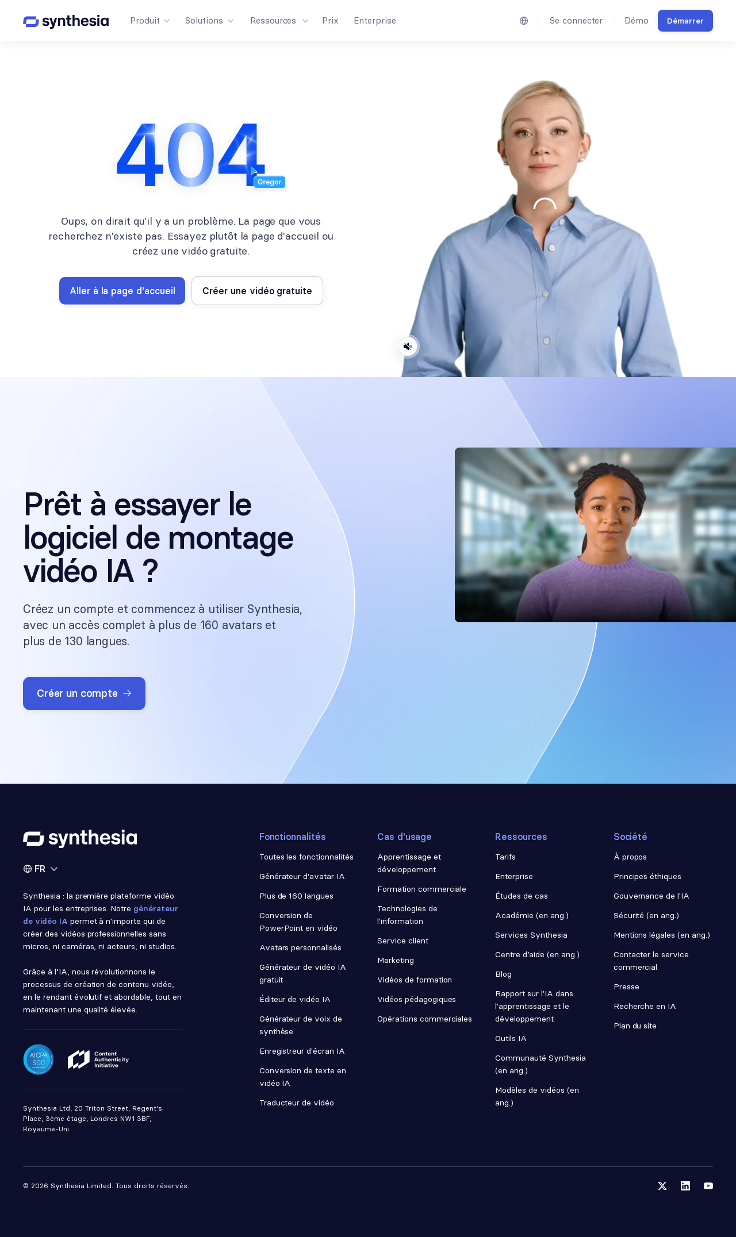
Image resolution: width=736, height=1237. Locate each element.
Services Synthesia (531, 935)
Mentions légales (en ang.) (662, 935)
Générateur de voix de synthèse (300, 1025)
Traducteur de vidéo (296, 1102)
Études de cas (521, 896)
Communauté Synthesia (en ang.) (540, 1064)
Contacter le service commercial (651, 960)
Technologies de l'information (407, 914)
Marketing (395, 960)
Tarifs (505, 856)
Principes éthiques (648, 876)
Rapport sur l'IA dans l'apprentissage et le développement (534, 1006)
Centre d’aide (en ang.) (537, 954)
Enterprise (514, 876)
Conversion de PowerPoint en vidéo (298, 921)
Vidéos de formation (414, 979)
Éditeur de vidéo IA (295, 999)
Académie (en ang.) (532, 915)
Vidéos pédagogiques (416, 999)
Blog (503, 974)
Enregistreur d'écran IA (302, 1051)
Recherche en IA (645, 1006)
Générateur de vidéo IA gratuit (302, 973)
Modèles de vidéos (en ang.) (536, 1096)
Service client (402, 940)
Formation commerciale (423, 889)
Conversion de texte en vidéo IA (302, 1076)
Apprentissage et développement (409, 862)
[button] (149, 21)
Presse (626, 986)
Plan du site (635, 1025)
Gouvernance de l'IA (651, 896)
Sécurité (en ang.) (647, 915)
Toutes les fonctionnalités (306, 856)
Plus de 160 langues (296, 896)
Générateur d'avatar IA (302, 876)
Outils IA (511, 1038)
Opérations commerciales (424, 1019)
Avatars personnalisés (300, 947)
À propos (630, 856)
